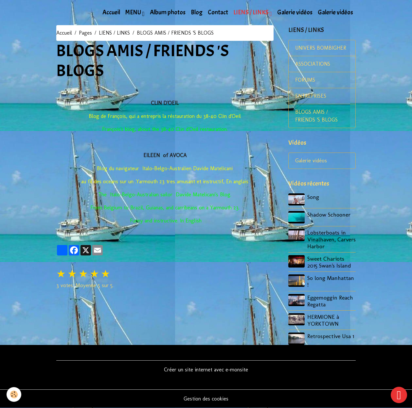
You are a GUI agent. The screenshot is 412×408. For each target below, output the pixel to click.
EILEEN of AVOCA (165, 155)
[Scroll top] (399, 395)
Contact (218, 12)
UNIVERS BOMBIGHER (320, 48)
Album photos (168, 12)
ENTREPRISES (310, 96)
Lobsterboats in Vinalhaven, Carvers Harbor (331, 239)
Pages (85, 33)
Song (313, 196)
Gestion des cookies (206, 399)
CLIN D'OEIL (165, 103)
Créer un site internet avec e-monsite (206, 370)
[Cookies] (14, 394)
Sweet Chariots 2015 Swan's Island (329, 262)
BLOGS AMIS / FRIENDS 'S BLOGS (316, 116)
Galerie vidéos (295, 12)
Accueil (111, 12)
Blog (197, 12)
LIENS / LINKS (251, 12)
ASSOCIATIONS (312, 64)
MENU (133, 12)
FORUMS (305, 80)
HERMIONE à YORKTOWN (323, 320)
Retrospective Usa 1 (330, 336)
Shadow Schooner (328, 214)
